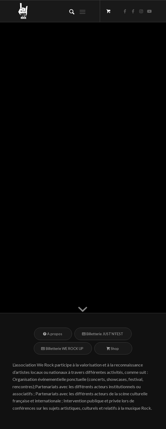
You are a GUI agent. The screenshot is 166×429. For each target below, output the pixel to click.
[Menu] (83, 11)
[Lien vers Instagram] (141, 11)
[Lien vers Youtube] (149, 11)
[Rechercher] (69, 11)
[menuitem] (69, 11)
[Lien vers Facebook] (125, 11)
